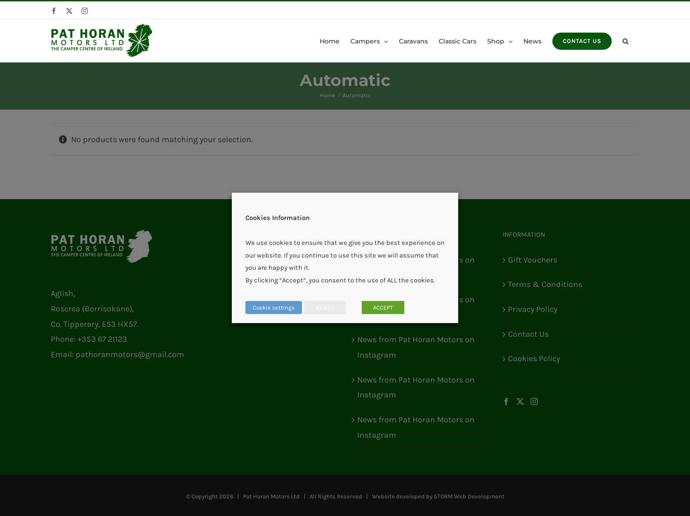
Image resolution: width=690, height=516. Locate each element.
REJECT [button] (325, 307)
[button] (625, 40)
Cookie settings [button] (274, 307)
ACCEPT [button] (383, 307)
